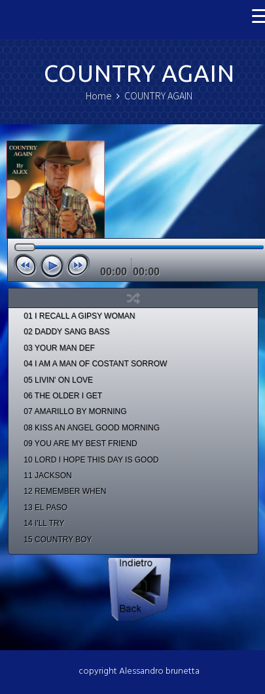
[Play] (51, 266)
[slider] (139, 247)
